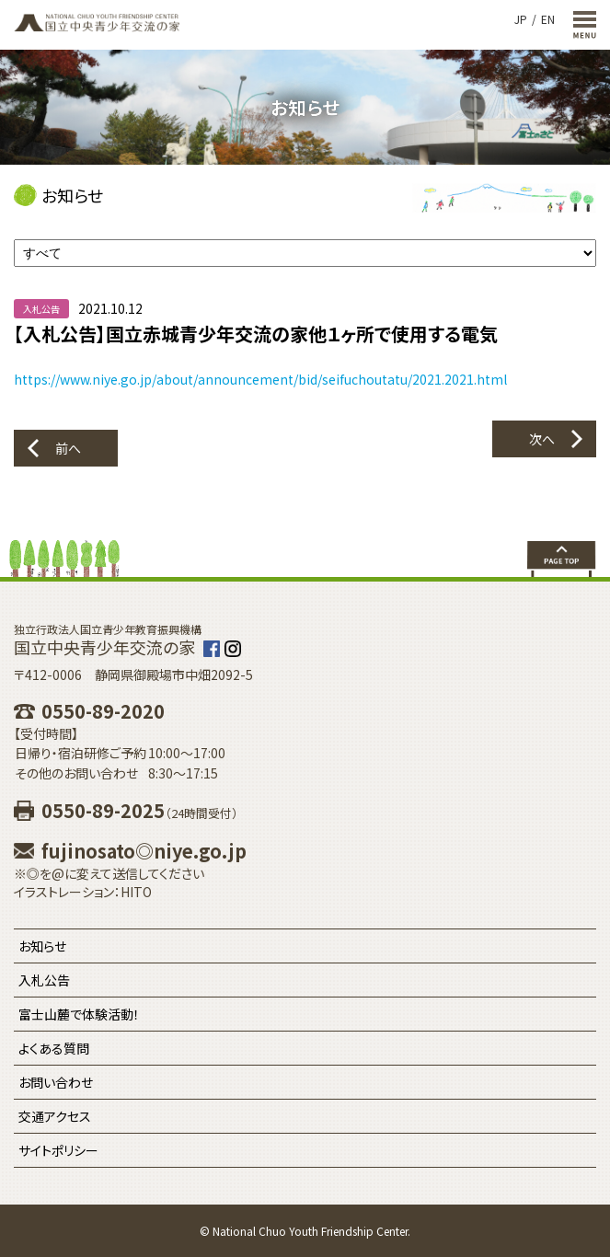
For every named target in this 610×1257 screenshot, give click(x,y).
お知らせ (42, 946)
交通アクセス (54, 1116)
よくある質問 (53, 1048)
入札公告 (44, 980)
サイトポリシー (58, 1150)
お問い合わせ (55, 1082)
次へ (542, 439)
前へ (68, 448)
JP (520, 19)
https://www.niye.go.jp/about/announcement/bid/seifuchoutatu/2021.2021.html (260, 379)
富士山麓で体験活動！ (79, 1014)
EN (548, 19)
